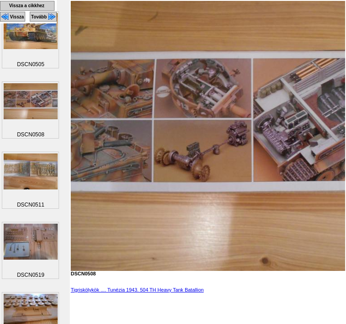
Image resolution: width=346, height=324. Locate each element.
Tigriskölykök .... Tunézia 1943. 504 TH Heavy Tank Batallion (137, 289)
